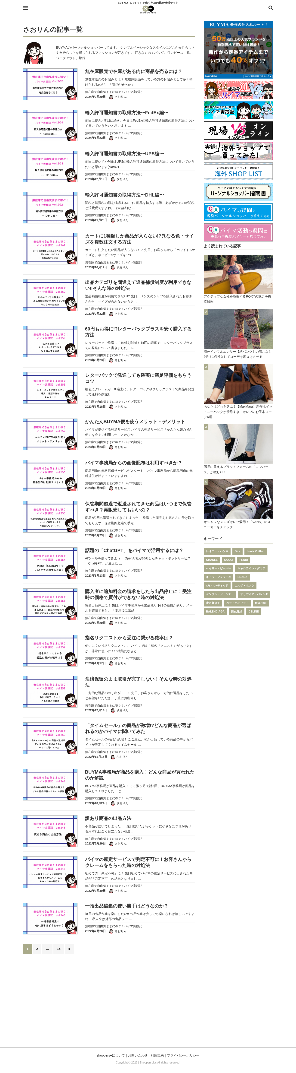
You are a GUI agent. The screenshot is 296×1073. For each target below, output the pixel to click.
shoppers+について (111, 1055)
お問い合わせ (138, 1055)
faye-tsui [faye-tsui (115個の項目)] (260, 603)
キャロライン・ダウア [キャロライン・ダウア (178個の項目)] (251, 568)
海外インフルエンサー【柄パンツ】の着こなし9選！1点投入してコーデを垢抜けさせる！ (238, 354)
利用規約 (157, 1055)
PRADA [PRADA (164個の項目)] (242, 577)
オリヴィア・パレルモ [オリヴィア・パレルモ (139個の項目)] (254, 594)
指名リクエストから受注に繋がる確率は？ (129, 637)
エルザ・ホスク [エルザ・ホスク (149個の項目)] (244, 585)
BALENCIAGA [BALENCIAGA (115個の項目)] (215, 611)
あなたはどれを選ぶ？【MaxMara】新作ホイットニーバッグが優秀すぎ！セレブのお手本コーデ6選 (238, 412)
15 (59, 949)
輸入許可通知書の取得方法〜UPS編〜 (124, 153)
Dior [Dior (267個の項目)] (237, 551)
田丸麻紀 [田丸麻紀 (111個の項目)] (236, 611)
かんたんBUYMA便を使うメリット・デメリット (135, 421)
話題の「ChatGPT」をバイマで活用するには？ (134, 550)
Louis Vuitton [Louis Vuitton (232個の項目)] (255, 551)
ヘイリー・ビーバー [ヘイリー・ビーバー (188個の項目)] (218, 568)
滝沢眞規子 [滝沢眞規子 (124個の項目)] (213, 603)
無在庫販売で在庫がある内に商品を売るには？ (133, 71)
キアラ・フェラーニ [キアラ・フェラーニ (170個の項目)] (218, 577)
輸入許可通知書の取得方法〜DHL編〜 (124, 194)
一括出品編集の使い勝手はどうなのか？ (126, 905)
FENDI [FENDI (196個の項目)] (244, 560)
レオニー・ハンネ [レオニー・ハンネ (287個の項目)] (217, 551)
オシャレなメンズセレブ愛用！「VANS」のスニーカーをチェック (237, 524)
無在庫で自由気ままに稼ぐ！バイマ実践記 (113, 92)
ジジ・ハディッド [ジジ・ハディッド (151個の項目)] (217, 585)
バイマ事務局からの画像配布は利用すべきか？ (133, 462)
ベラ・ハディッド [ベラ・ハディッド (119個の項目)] (237, 603)
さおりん (121, 96)
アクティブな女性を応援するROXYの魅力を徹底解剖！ (237, 299)
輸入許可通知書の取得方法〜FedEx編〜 (126, 112)
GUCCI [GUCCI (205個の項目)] (228, 560)
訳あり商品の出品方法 (108, 818)
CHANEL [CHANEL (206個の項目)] (212, 560)
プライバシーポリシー (183, 1055)
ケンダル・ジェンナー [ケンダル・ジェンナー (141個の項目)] (220, 594)
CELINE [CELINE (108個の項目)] (254, 611)
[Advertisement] (148, 1003)
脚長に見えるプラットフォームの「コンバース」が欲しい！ (236, 469)
